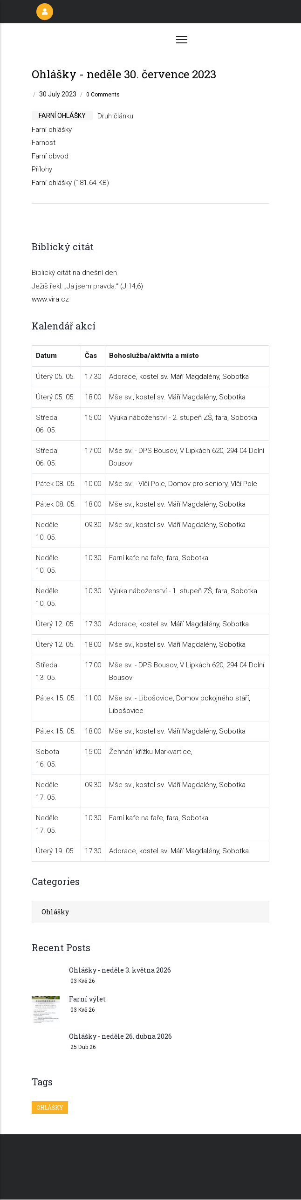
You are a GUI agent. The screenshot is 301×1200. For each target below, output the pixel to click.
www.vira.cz (50, 299)
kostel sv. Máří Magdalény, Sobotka (194, 376)
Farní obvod (50, 156)
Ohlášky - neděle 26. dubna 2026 (120, 1036)
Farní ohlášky (52, 129)
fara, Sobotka (236, 417)
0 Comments (103, 94)
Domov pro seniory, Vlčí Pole (212, 484)
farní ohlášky (62, 115)
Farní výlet (87, 998)
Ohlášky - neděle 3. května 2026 (120, 970)
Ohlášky (55, 911)
